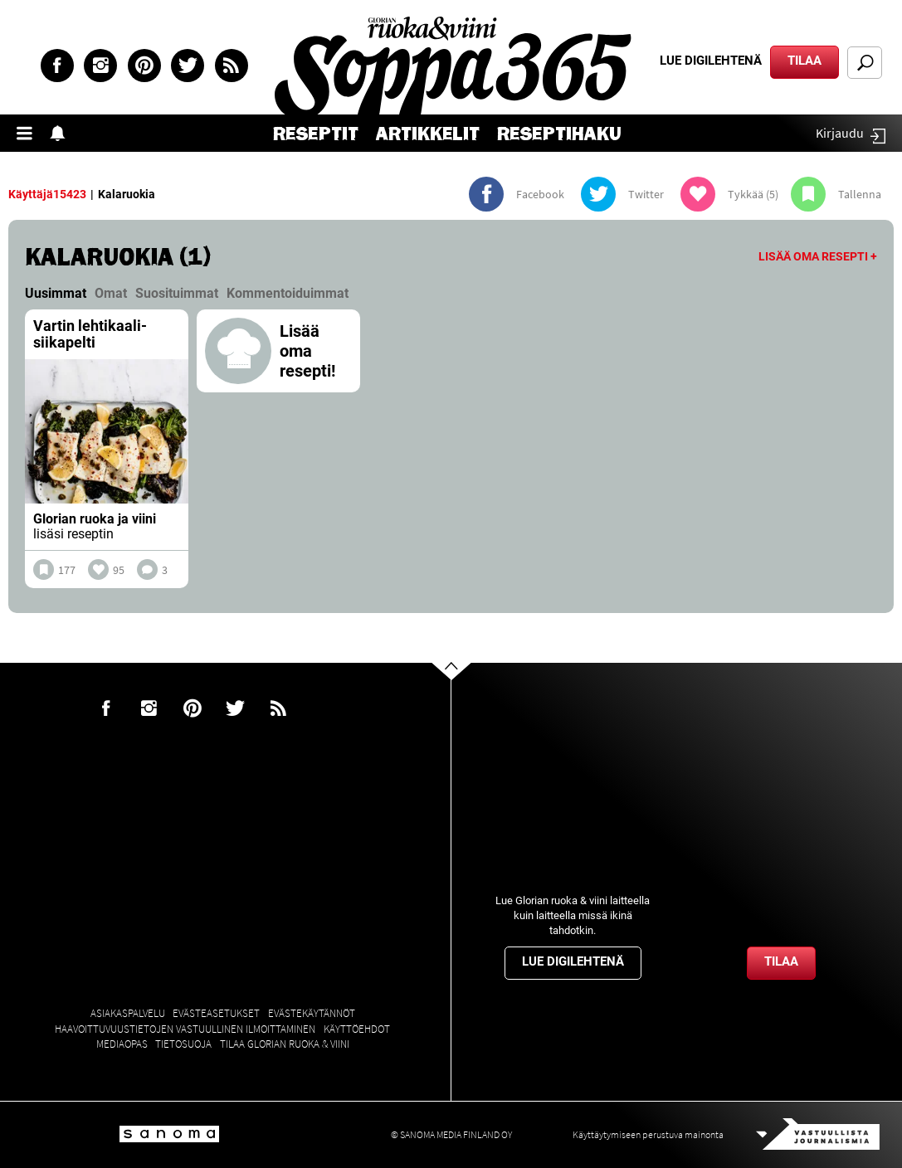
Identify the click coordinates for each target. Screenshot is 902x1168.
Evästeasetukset (216, 1013)
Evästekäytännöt (311, 1013)
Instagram (100, 65)
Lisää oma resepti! (307, 351)
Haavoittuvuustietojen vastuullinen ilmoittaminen (185, 1029)
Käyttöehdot (357, 1029)
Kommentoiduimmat (288, 293)
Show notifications (62, 133)
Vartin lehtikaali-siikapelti (90, 334)
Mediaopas (122, 1044)
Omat (111, 293)
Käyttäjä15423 (47, 194)
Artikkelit (428, 134)
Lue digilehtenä (711, 60)
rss (231, 65)
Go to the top (465, 696)
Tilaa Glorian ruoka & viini (284, 1044)
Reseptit (315, 134)
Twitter (187, 65)
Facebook (57, 65)
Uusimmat (55, 293)
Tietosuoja (183, 1044)
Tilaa (804, 60)
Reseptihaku (559, 134)
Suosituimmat (176, 293)
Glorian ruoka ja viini (94, 519)
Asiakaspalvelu (127, 1013)
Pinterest (144, 65)
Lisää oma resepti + (817, 256)
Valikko (29, 133)
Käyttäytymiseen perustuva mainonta (648, 1134)
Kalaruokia (126, 194)
